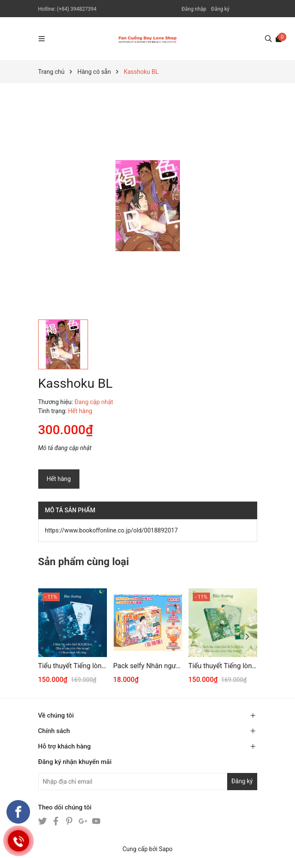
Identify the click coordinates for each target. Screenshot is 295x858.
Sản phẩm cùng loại (83, 562)
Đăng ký (220, 9)
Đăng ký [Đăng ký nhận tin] (242, 781)
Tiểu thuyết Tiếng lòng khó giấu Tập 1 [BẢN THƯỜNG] (223, 666)
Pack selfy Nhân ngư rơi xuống (147, 666)
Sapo (166, 849)
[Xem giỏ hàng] (278, 38)
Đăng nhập (194, 9)
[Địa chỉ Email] (147, 781)
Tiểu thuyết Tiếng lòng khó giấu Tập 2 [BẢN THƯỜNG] (72, 666)
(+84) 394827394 (77, 9)
